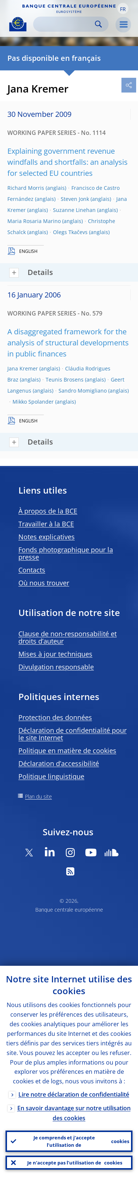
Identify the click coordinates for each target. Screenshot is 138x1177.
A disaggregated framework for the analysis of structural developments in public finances (68, 343)
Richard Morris (25, 187)
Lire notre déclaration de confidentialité (73, 1094)
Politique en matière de (67, 750)
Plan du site (38, 796)
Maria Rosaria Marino (34, 220)
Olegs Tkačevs (70, 232)
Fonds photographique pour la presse (65, 553)
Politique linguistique (51, 776)
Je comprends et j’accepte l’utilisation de (81, 1141)
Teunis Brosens (65, 379)
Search (98, 24)
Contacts (31, 569)
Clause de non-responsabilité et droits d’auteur (67, 637)
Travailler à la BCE (46, 523)
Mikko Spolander (33, 401)
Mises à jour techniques (55, 654)
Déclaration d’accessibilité (58, 763)
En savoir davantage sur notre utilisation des (74, 1113)
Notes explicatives (46, 536)
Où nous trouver (43, 582)
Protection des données (55, 717)
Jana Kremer (22, 368)
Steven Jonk (75, 198)
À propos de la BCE (47, 510)
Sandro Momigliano (83, 390)
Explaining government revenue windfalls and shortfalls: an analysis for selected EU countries (67, 162)
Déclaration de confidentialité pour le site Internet (72, 734)
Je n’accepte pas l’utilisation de (74, 1162)
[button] (122, 8)
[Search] (65, 24)
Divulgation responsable (56, 666)
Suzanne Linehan (74, 209)
